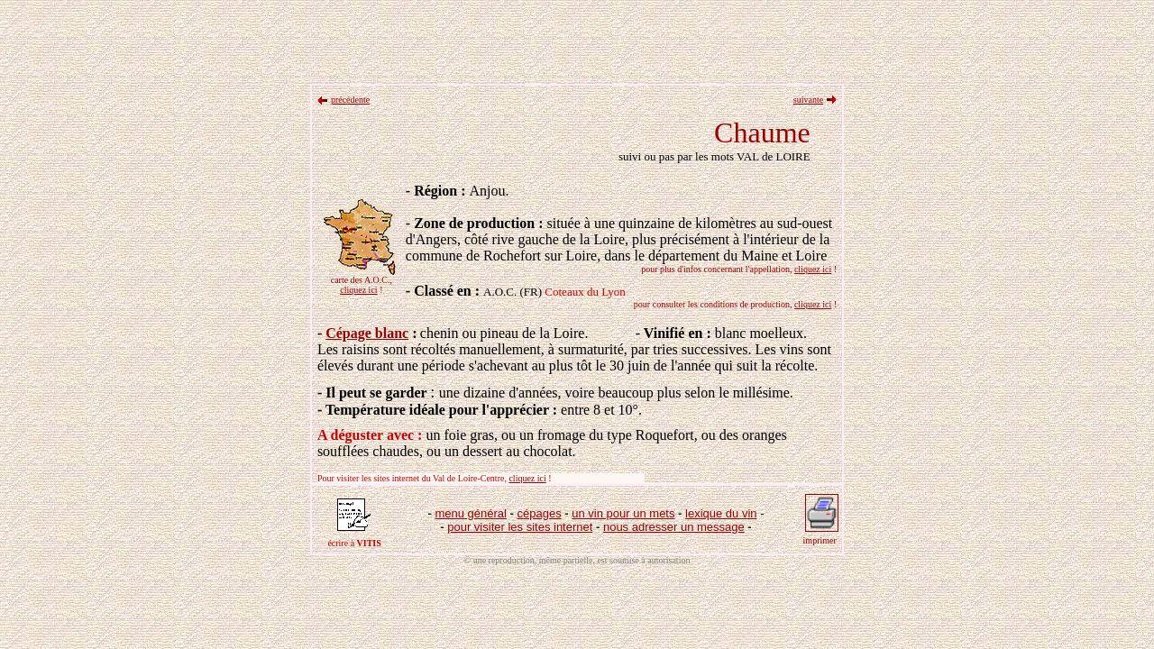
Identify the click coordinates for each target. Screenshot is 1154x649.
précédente (350, 100)
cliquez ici (358, 290)
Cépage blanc (366, 333)
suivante (808, 100)
